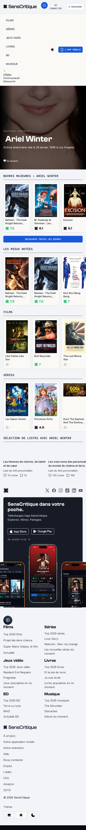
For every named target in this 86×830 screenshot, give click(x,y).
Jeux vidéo (13, 660)
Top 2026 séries (54, 633)
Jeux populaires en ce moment (17, 685)
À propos (9, 735)
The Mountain (53, 706)
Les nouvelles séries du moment (59, 651)
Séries (50, 627)
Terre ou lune (12, 706)
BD (6, 694)
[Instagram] (61, 491)
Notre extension (13, 748)
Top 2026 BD (11, 700)
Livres (50, 660)
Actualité (8, 652)
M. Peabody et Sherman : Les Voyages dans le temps (44, 222)
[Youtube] (81, 491)
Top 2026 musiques (56, 700)
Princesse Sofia (43, 419)
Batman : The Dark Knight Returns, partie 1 (16, 222)
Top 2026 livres (54, 667)
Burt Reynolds (42, 356)
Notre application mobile (18, 742)
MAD (6, 711)
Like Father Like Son (14, 358)
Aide (6, 754)
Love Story (51, 638)
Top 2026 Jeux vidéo (16, 667)
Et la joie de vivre (55, 672)
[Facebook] (54, 491)
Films (8, 627)
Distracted (50, 711)
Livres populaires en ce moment (59, 685)
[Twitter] (47, 491)
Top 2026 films (12, 634)
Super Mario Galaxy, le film (20, 646)
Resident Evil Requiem (17, 672)
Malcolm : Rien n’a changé (61, 644)
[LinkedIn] (74, 491)
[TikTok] (67, 491)
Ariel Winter (24, 131)
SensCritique (9, 131)
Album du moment (56, 716)
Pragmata (9, 677)
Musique (52, 694)
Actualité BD (11, 716)
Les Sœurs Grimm (15, 419)
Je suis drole (52, 677)
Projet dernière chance (17, 640)
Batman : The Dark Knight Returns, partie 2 (16, 295)
